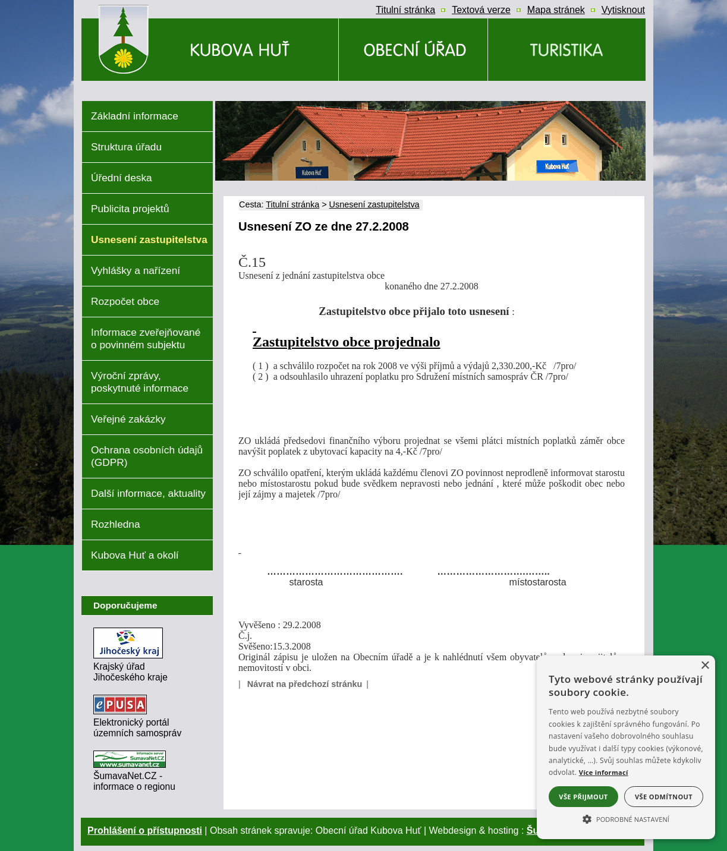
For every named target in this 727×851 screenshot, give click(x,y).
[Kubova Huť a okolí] (567, 49)
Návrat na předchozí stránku (305, 684)
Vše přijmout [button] (583, 796)
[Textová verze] (481, 10)
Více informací (603, 772)
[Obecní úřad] (413, 49)
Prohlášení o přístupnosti (144, 830)
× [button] (704, 665)
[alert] (626, 747)
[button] (626, 818)
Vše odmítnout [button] (664, 796)
